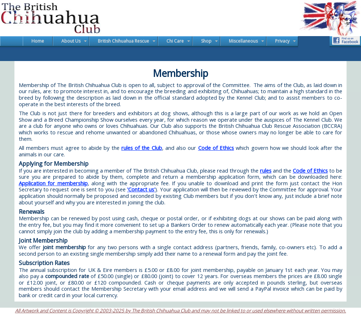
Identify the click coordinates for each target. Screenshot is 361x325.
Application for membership (53, 183)
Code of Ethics (216, 147)
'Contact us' (141, 189)
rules (265, 170)
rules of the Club (141, 147)
